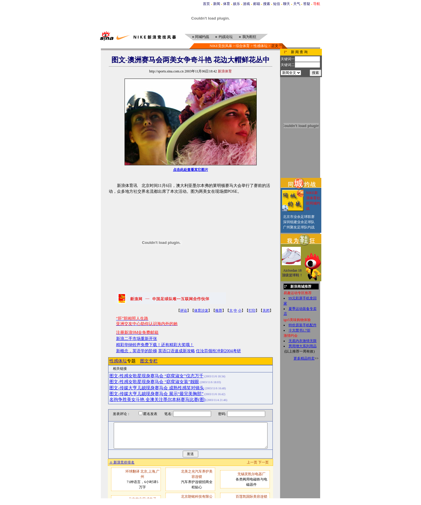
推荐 (218, 310)
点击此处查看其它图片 (190, 170)
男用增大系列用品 (303, 346)
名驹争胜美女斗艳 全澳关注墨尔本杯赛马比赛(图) (157, 399)
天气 (296, 4)
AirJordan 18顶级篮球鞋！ (292, 272)
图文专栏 (149, 361)
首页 (206, 4)
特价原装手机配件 (303, 325)
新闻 (216, 4)
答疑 (306, 4)
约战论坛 (226, 37)
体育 (226, 4)
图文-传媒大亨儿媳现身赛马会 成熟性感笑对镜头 (156, 388)
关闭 (266, 310)
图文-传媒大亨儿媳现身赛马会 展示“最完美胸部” (156, 393)
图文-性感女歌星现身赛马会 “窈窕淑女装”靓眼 (154, 381)
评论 (183, 310)
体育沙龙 (201, 310)
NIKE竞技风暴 (221, 46)
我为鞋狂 (249, 37)
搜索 (266, 4)
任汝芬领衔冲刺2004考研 (218, 351)
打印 (252, 310)
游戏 (246, 4)
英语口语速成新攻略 (176, 351)
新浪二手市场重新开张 (136, 338)
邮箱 (256, 4)
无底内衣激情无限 (303, 341)
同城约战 (202, 37)
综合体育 (243, 46)
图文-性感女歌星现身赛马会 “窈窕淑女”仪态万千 (156, 376)
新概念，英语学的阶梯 (136, 351)
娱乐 (236, 4)
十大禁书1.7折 (299, 330)
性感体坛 (260, 46)
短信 (276, 4)
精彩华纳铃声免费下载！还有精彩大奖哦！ (155, 345)
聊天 (286, 4)
